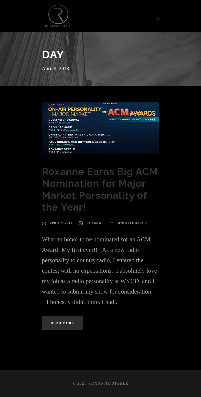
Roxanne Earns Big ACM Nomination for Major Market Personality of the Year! (100, 189)
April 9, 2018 (61, 223)
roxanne (95, 223)
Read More (62, 323)
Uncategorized (133, 223)
